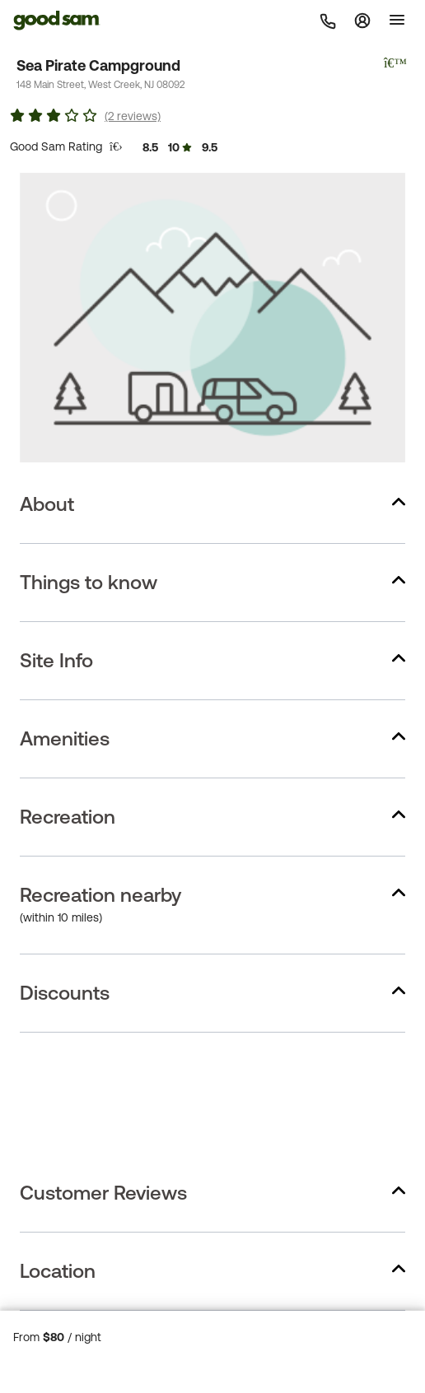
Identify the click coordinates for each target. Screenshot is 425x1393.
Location (58, 1271)
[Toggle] (397, 20)
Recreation (67, 817)
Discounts (65, 993)
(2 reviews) (133, 116)
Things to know (88, 582)
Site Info (56, 660)
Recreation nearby (100, 895)
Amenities (65, 738)
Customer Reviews (103, 1193)
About (47, 504)
